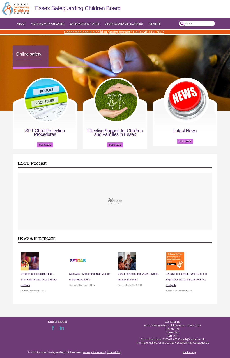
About (21, 23)
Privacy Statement (94, 352)
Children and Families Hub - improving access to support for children (39, 279)
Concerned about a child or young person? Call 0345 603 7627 (114, 32)
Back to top (189, 352)
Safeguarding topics (85, 23)
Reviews (154, 23)
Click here (45, 145)
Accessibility (114, 352)
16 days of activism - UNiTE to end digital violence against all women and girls (186, 279)
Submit (182, 24)
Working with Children (47, 23)
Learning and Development (124, 23)
